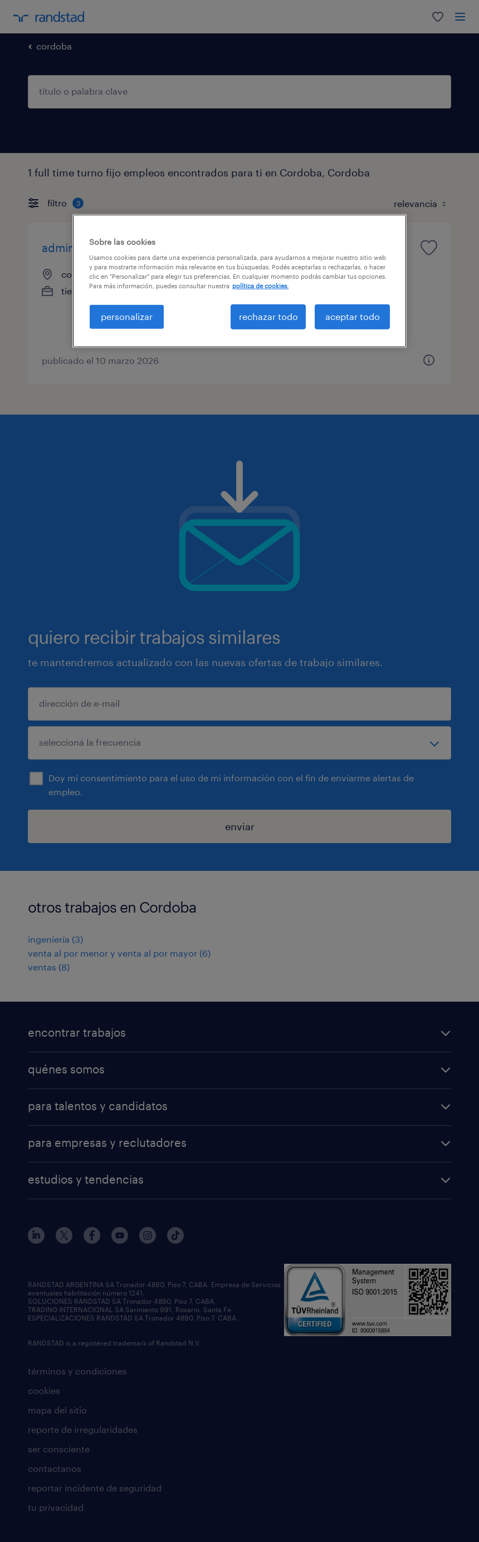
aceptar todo (352, 316)
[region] (239, 280)
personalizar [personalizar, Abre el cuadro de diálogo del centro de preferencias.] (127, 316)
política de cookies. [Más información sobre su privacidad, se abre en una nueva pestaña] (260, 285)
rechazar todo (268, 316)
